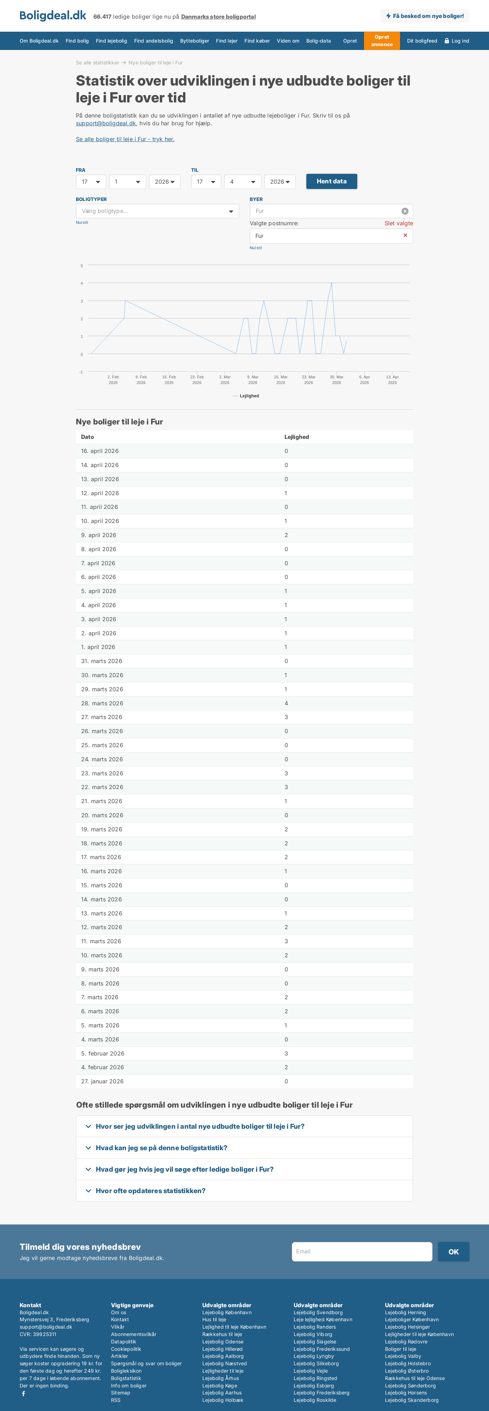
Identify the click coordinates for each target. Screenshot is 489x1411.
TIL (195, 170)
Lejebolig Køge (219, 1385)
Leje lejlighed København (323, 1319)
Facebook (23, 1393)
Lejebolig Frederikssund (322, 1349)
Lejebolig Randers (315, 1327)
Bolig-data (318, 41)
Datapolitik (123, 1341)
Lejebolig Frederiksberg (322, 1393)
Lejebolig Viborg (313, 1334)
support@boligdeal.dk (106, 123)
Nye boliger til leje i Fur (156, 62)
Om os (118, 1312)
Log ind (460, 41)
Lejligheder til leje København (419, 1334)
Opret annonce (382, 40)
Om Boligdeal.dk (39, 41)
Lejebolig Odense (222, 1341)
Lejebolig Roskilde (315, 1400)
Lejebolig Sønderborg (410, 1385)
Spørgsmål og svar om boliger (146, 1363)
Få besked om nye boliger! (428, 15)
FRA (81, 170)
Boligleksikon (126, 1371)
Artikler (119, 1356)
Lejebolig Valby (403, 1356)
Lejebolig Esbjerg (314, 1385)
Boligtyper (91, 199)
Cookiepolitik (126, 1349)
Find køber (257, 41)
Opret (350, 41)
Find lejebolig (111, 41)
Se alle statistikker (97, 62)
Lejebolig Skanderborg (412, 1400)
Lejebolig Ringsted (316, 1378)
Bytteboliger (194, 41)
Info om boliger (128, 1385)
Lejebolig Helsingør (407, 1327)
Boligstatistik (126, 1378)
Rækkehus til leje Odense (415, 1378)
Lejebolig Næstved (224, 1363)
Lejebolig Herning (405, 1312)
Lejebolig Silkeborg (316, 1363)
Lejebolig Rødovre (406, 1341)
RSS (116, 1400)
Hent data (332, 181)
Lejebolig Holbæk (222, 1400)
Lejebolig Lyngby (314, 1356)
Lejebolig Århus (220, 1378)
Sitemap (120, 1393)
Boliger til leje (400, 1349)
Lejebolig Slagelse (315, 1341)
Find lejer (226, 41)
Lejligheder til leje (222, 1371)
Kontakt (120, 1319)
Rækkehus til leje (222, 1334)
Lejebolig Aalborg (223, 1356)
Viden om (288, 41)
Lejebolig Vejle (311, 1371)
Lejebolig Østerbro (407, 1371)
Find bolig (77, 41)
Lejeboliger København (412, 1319)
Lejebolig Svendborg (318, 1312)
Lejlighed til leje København (234, 1327)
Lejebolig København (227, 1312)
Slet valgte (399, 223)
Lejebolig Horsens (406, 1393)
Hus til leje (214, 1319)
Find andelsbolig (153, 41)
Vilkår (117, 1327)
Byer (256, 199)
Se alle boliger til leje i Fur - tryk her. (125, 139)
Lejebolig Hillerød (222, 1349)
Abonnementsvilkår (133, 1334)
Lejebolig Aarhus (222, 1393)
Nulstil (82, 222)
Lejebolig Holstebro (408, 1363)
